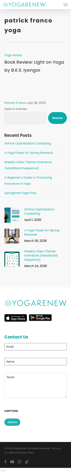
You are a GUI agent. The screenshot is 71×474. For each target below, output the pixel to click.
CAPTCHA (11, 411)
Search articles (15, 109)
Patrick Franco (15, 103)
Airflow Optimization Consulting (27, 143)
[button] (65, 4)
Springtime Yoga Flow (20, 193)
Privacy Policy (26, 452)
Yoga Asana (13, 55)
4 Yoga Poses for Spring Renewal (28, 153)
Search (57, 118)
